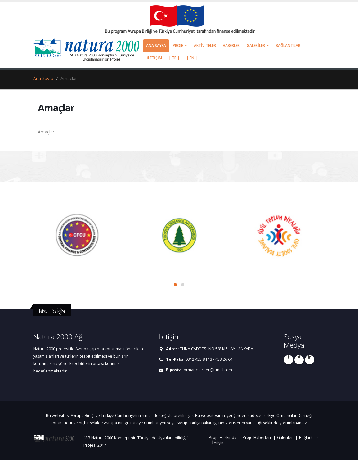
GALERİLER (256, 45)
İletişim (218, 442)
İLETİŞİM (154, 58)
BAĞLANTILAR (288, 45)
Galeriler (285, 437)
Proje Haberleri (257, 437)
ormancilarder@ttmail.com (208, 369)
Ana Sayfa (43, 78)
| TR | (174, 58)
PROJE (178, 45)
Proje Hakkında (222, 437)
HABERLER (231, 45)
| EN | (191, 58)
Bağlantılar (308, 437)
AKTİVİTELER (205, 45)
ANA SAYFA (156, 45)
